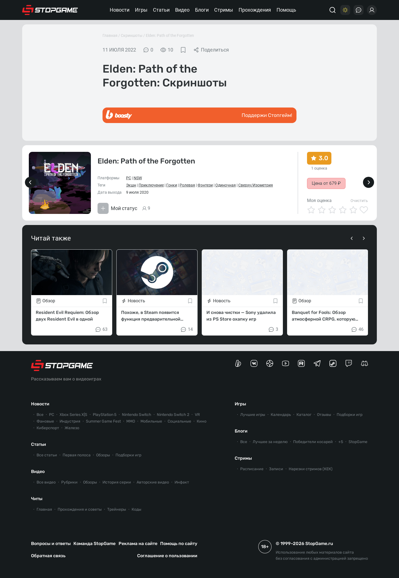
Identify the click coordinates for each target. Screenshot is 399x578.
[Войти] (372, 10)
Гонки (171, 185)
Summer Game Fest (103, 421)
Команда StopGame (94, 543)
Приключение (151, 185)
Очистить (359, 200)
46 (357, 329)
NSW (138, 178)
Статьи (161, 10)
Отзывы (324, 414)
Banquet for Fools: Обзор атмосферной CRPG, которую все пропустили (323, 316)
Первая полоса (77, 455)
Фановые (45, 421)
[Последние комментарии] (359, 10)
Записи (276, 469)
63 (101, 329)
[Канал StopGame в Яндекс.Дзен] (269, 363)
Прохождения (255, 10)
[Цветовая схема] (345, 10)
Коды (136, 509)
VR (197, 414)
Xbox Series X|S (73, 414)
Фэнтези (205, 185)
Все (40, 414)
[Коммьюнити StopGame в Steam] (332, 363)
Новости (119, 10)
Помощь (286, 10)
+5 (340, 441)
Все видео (46, 482)
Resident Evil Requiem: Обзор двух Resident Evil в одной (67, 316)
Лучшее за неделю (270, 441)
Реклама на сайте (138, 543)
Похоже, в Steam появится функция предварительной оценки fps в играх (150, 316)
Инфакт (182, 482)
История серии (117, 482)
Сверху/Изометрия (255, 185)
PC (128, 178)
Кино (201, 421)
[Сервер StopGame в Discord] (364, 363)
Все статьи (47, 455)
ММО (130, 421)
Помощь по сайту (178, 543)
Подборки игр (128, 455)
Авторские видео (153, 482)
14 (186, 329)
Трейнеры (116, 509)
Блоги (202, 10)
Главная (110, 35)
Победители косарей (313, 441)
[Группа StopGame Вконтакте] (253, 363)
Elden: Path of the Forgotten (170, 35)
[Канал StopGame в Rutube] (301, 363)
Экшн (131, 185)
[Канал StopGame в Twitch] (348, 363)
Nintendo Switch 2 (173, 414)
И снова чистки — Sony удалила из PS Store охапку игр (241, 316)
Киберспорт (48, 428)
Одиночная (225, 185)
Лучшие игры (252, 414)
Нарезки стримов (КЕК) (310, 469)
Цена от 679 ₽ (326, 183)
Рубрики (69, 482)
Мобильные (151, 421)
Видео (182, 10)
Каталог (303, 414)
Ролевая (187, 185)
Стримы (223, 10)
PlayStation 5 (104, 414)
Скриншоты (131, 35)
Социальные (179, 421)
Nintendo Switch (136, 414)
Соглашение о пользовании (167, 555)
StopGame (358, 441)
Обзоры (103, 455)
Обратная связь (48, 555)
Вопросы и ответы (51, 543)
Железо (72, 428)
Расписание (252, 469)
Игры (141, 10)
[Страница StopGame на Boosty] (238, 363)
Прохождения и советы (80, 509)
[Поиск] (332, 10)
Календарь (281, 414)
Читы (36, 498)
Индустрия (70, 421)
